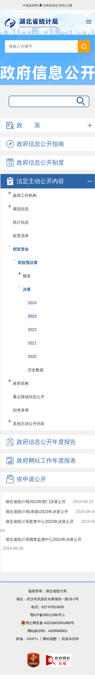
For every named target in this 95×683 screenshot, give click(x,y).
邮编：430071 (27, 639)
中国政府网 (30, 5)
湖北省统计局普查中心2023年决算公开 (39, 521)
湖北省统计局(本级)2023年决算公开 (36, 512)
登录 (62, 5)
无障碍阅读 (48, 5)
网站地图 (50, 639)
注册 (69, 5)
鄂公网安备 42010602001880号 (47, 623)
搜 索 (84, 46)
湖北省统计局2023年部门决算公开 (35, 502)
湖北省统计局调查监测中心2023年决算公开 (43, 539)
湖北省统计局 (47, 22)
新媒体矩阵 (70, 639)
